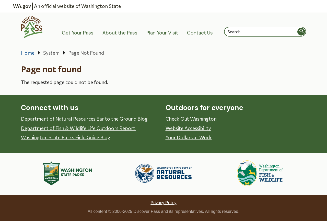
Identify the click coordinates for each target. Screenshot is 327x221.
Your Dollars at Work (189, 137)
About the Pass (119, 33)
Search (301, 31)
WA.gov (22, 6)
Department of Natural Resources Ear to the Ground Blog (84, 119)
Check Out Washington (191, 119)
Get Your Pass (78, 33)
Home (27, 53)
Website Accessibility (188, 128)
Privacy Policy (163, 202)
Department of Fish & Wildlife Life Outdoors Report (78, 128)
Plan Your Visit (162, 33)
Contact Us (200, 33)
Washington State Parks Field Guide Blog (65, 137)
